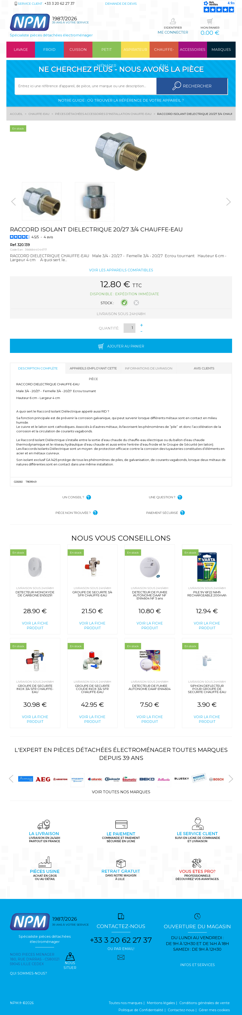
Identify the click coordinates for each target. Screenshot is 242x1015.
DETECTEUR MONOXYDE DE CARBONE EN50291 (35, 593)
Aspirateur (135, 49)
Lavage (21, 49)
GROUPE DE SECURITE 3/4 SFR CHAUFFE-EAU (92, 593)
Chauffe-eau (164, 52)
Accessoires (192, 49)
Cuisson (78, 49)
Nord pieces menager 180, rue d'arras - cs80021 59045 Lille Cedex (35, 959)
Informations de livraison (148, 368)
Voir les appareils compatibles (121, 270)
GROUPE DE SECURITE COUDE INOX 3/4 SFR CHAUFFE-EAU (92, 689)
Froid (49, 49)
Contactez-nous (181, 1010)
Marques (221, 49)
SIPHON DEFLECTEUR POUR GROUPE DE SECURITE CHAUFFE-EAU (207, 689)
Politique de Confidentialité (140, 1010)
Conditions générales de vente (204, 1003)
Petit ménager (106, 52)
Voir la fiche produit (35, 625)
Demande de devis (121, 3)
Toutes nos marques (125, 1003)
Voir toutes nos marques (121, 792)
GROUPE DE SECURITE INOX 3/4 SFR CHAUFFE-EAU (35, 689)
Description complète (38, 368)
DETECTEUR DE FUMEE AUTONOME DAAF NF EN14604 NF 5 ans (149, 595)
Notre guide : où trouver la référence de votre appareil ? (121, 100)
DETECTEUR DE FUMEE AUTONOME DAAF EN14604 (150, 687)
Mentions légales (161, 1003)
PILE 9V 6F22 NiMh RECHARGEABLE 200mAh (206, 593)
